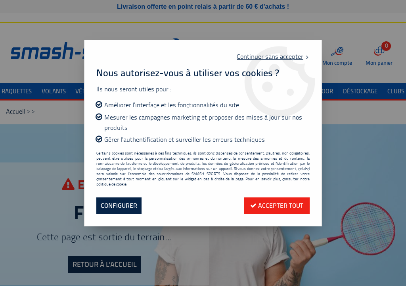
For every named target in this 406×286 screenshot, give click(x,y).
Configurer (119, 205)
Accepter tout (276, 205)
